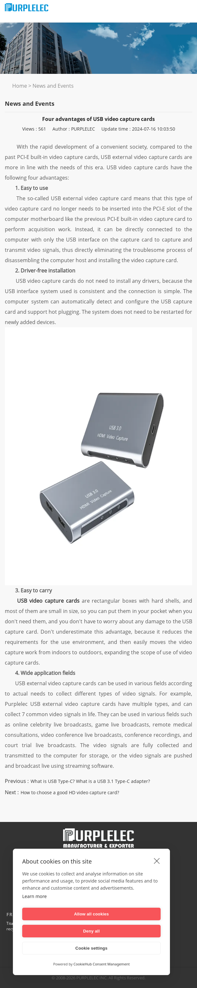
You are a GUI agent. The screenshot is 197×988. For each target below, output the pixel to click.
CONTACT (144, 864)
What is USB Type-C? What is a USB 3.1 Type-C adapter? (90, 781)
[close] (157, 878)
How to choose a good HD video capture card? (70, 792)
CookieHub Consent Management (101, 964)
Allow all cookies (55, 931)
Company (52, 864)
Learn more (34, 913)
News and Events (53, 85)
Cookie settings (91, 948)
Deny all (127, 931)
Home (19, 85)
